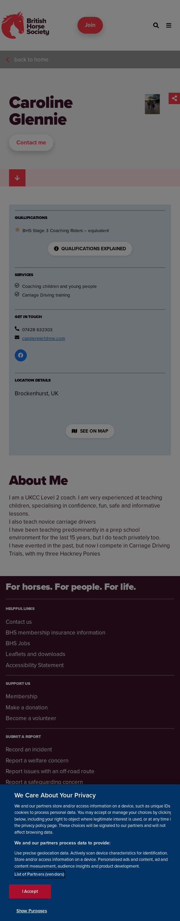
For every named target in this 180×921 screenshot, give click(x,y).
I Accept (30, 896)
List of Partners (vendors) (39, 879)
